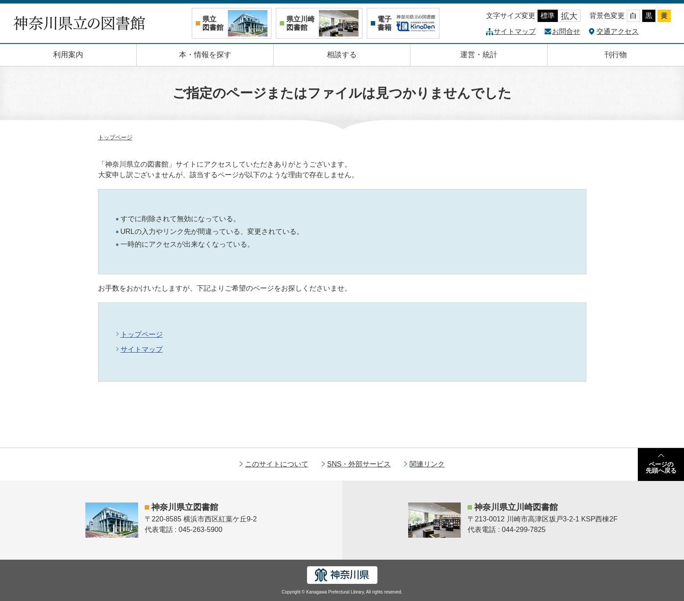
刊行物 (615, 55)
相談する (342, 55)
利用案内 (68, 55)
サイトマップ (515, 31)
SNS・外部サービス (359, 464)
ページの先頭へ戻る (661, 467)
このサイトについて (276, 464)
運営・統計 (478, 55)
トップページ (115, 137)
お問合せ (566, 31)
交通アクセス (617, 31)
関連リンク (427, 464)
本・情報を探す (205, 55)
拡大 (569, 16)
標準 (548, 15)
